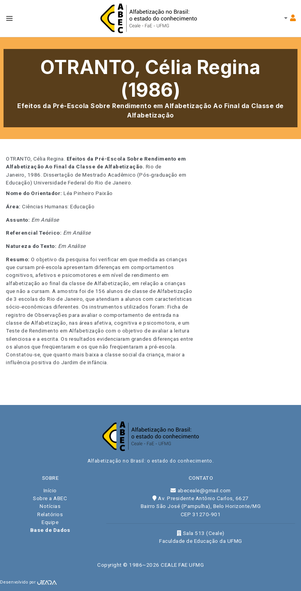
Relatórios (50, 514)
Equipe (50, 522)
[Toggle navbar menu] (9, 18)
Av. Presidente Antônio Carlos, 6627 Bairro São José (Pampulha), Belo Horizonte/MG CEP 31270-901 (201, 506)
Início (50, 490)
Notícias (50, 506)
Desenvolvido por (28, 582)
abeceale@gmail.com (200, 490)
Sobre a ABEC (50, 498)
